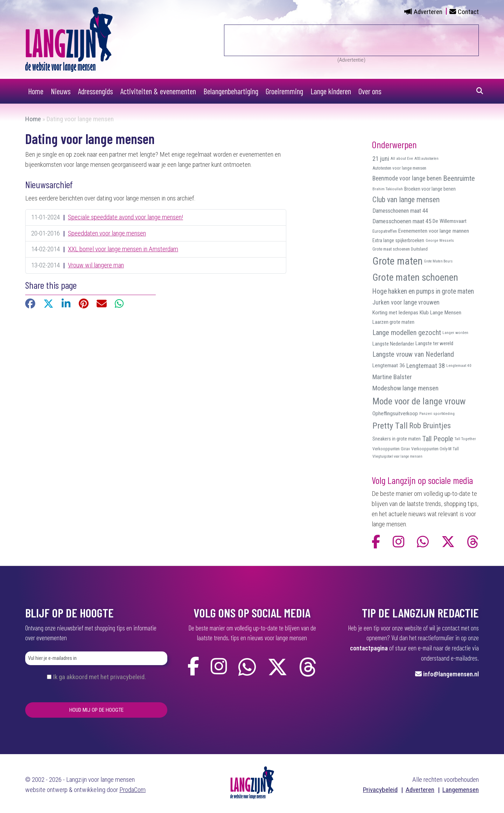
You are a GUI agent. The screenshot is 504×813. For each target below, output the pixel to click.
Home (35, 91)
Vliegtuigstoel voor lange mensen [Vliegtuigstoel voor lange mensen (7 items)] (397, 456)
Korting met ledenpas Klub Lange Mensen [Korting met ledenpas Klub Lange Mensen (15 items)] (416, 312)
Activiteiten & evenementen (158, 91)
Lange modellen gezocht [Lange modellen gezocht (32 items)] (406, 332)
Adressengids (95, 91)
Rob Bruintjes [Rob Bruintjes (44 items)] (430, 425)
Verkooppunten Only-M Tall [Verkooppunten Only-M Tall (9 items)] (435, 448)
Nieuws (61, 91)
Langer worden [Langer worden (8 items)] (455, 332)
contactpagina (369, 648)
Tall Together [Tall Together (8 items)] (465, 438)
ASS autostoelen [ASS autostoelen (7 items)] (426, 158)
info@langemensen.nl (451, 674)
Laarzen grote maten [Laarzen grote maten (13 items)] (393, 322)
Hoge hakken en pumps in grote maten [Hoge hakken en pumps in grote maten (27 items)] (423, 291)
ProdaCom (132, 790)
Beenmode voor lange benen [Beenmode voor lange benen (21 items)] (407, 178)
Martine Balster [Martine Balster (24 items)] (392, 377)
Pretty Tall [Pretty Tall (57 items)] (390, 426)
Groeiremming (284, 91)
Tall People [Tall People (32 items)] (437, 439)
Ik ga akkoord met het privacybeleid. (99, 677)
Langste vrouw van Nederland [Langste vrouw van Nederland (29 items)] (413, 354)
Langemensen (460, 790)
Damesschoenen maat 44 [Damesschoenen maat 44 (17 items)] (400, 210)
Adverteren (428, 12)
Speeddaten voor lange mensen (107, 233)
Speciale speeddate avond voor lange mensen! (125, 217)
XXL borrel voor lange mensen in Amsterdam (123, 249)
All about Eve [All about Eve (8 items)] (402, 158)
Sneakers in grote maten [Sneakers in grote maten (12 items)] (396, 439)
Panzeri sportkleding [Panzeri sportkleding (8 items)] (437, 413)
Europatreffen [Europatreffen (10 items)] (384, 231)
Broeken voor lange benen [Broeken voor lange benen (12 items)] (430, 189)
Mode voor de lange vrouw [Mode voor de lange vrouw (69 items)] (418, 401)
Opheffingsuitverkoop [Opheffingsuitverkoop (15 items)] (395, 413)
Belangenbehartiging (230, 91)
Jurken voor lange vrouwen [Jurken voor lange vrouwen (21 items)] (406, 302)
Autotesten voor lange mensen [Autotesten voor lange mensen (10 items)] (399, 168)
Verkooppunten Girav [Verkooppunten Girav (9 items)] (391, 448)
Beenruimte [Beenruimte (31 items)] (459, 178)
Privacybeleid (380, 790)
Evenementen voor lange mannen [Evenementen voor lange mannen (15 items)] (433, 231)
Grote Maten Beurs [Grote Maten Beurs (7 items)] (438, 261)
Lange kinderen (330, 91)
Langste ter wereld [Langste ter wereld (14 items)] (434, 343)
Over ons (370, 91)
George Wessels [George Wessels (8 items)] (440, 240)
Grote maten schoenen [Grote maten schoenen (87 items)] (415, 277)
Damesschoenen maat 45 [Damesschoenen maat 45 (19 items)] (401, 221)
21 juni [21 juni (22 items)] (380, 158)
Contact (468, 12)
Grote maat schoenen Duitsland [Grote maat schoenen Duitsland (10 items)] (400, 249)
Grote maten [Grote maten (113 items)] (397, 261)
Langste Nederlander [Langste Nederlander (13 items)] (393, 344)
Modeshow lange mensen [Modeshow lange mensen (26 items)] (405, 388)
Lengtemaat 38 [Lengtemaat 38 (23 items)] (425, 365)
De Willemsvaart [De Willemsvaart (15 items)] (450, 221)
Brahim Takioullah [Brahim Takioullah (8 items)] (387, 188)
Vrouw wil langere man (96, 265)
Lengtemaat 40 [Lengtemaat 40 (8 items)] (458, 365)
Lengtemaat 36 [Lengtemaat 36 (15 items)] (388, 365)
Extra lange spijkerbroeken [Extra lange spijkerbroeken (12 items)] (398, 240)
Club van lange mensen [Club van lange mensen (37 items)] (406, 199)
